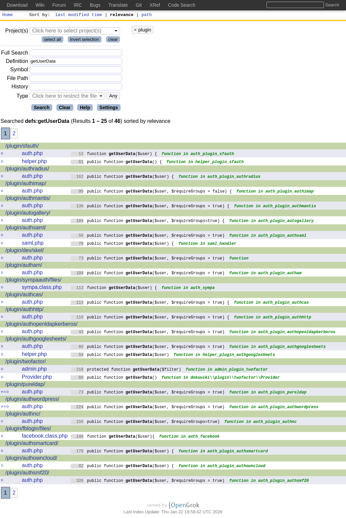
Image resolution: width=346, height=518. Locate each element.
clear (113, 40)
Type (22, 97)
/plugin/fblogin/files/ (28, 429)
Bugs (95, 5)
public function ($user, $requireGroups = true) (148, 236)
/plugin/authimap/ (25, 184)
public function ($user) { (122, 177)
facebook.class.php (45, 437)
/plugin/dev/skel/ (24, 251)
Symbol (19, 71)
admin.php (34, 370)
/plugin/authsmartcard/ (31, 444)
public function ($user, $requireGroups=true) (145, 422)
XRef (155, 5)
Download (17, 5)
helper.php (34, 162)
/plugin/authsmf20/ (27, 473)
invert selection (84, 40)
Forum (59, 5)
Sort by (39, 15)
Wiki (40, 5)
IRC (78, 5)
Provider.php (37, 378)
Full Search (14, 54)
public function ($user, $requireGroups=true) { (148, 221)
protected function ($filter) (126, 370)
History (19, 87)
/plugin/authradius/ (27, 169)
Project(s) (16, 31)
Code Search (181, 5)
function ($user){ (113, 437)
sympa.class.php (42, 288)
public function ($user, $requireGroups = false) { (151, 192)
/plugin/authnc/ (22, 415)
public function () (114, 378)
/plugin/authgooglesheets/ (35, 340)
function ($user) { (114, 154)
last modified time (78, 15)
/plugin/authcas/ (24, 295)
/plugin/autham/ (23, 266)
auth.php (32, 154)
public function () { (116, 162)
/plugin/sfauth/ (22, 147)
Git (139, 5)
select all (52, 40)
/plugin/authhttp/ (24, 310)
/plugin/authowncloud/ (31, 459)
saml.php (33, 244)
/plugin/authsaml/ (25, 228)
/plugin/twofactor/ (25, 362)
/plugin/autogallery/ (27, 214)
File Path (17, 79)
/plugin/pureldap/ (25, 385)
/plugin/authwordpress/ (32, 400)
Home (7, 15)
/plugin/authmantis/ (27, 199)
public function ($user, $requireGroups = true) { (150, 207)
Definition (17, 62)
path (146, 15)
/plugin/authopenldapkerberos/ (41, 325)
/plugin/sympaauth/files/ (33, 281)
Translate (118, 5)
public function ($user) (120, 355)
